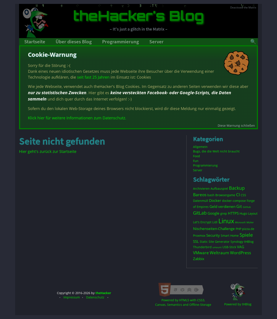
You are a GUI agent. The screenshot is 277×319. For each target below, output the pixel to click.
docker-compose (234, 201)
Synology (236, 242)
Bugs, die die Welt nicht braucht (216, 151)
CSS (243, 195)
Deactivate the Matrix (243, 7)
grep (223, 213)
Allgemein (200, 147)
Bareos (199, 195)
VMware (201, 253)
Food (196, 156)
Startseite (34, 42)
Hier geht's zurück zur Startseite (47, 151)
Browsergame (225, 195)
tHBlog (249, 242)
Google (213, 213)
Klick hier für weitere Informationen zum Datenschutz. (77, 116)
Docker (215, 200)
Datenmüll (200, 201)
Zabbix (198, 258)
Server (156, 42)
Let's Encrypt (202, 222)
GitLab (200, 213)
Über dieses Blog (74, 42)
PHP (238, 229)
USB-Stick (229, 247)
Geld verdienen (222, 206)
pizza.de (248, 229)
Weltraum (219, 253)
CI (238, 195)
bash (210, 195)
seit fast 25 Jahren (94, 76)
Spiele (246, 235)
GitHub (247, 207)
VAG (240, 246)
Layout (253, 213)
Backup (237, 188)
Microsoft (240, 222)
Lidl (214, 222)
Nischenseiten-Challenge (214, 228)
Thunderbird (202, 247)
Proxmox (199, 235)
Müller (250, 222)
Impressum (71, 297)
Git (239, 206)
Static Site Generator (215, 242)
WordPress (240, 253)
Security (213, 235)
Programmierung (120, 42)
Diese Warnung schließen (236, 127)
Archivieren (201, 188)
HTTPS (233, 213)
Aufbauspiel (219, 188)
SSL (196, 241)
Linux (226, 221)
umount (217, 247)
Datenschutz (95, 297)
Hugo (243, 213)
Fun (195, 161)
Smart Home (230, 235)
